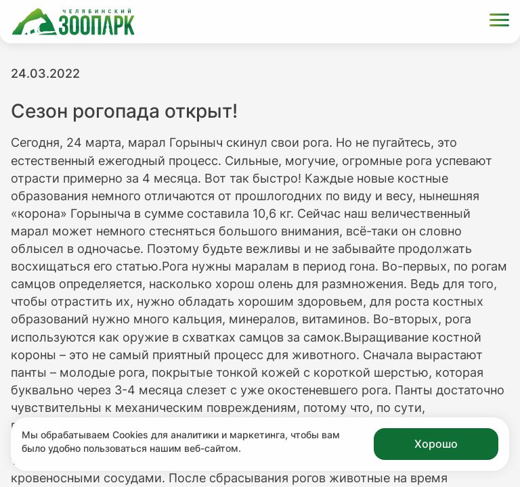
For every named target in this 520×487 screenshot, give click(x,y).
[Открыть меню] (499, 22)
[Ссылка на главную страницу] (73, 21)
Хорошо (436, 443)
